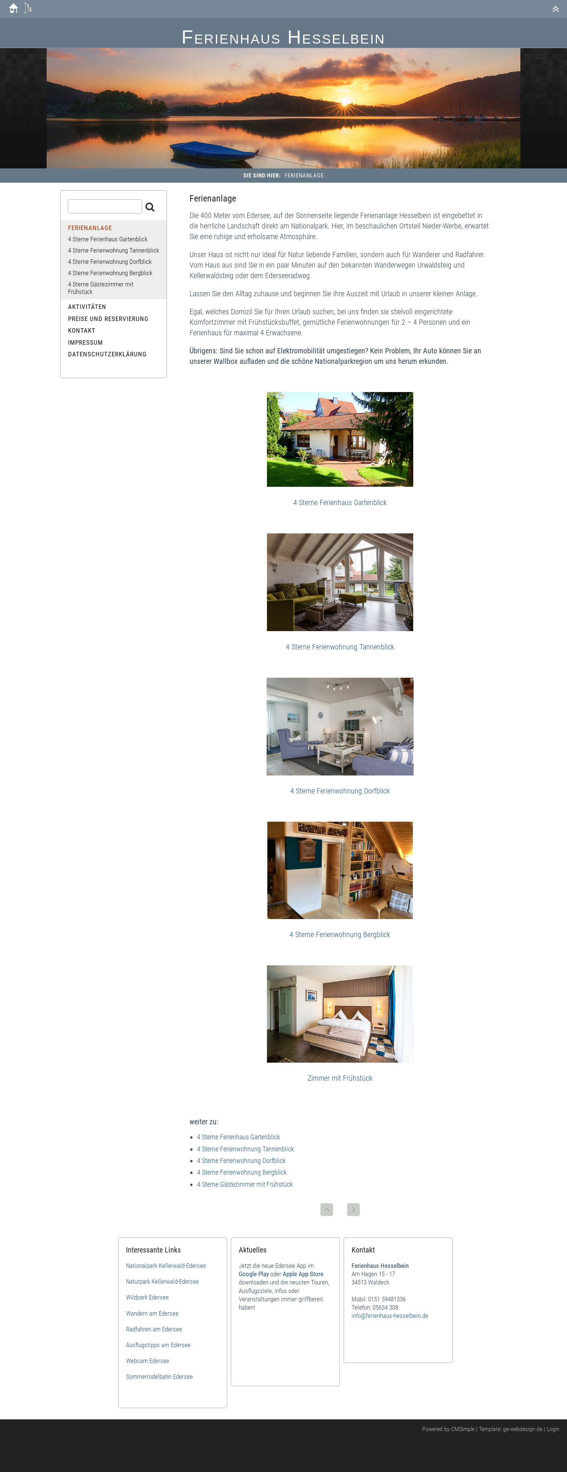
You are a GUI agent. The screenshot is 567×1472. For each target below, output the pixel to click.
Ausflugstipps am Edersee (158, 1345)
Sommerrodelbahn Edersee (159, 1376)
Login (553, 1429)
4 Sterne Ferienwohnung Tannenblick (340, 646)
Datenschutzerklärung (107, 354)
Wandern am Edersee (152, 1313)
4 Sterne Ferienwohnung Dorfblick (340, 790)
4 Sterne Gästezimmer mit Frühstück (245, 1184)
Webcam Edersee (147, 1360)
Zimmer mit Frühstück (340, 1078)
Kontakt (82, 330)
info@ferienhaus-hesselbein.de (390, 1315)
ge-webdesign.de (522, 1429)
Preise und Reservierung (108, 319)
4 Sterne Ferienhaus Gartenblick (340, 502)
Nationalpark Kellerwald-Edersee (166, 1265)
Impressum (85, 342)
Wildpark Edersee (147, 1297)
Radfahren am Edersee (154, 1329)
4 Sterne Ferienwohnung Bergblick (340, 934)
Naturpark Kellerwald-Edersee (162, 1281)
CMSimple (463, 1429)
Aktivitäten (87, 306)
